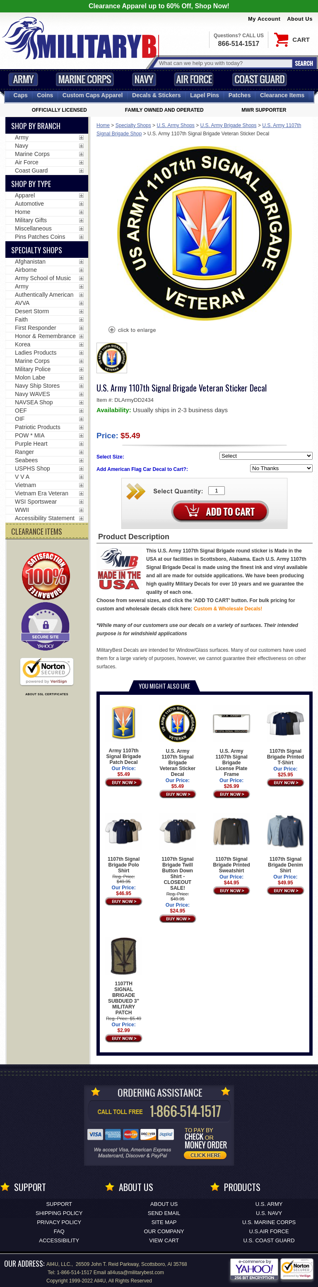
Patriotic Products (37, 427)
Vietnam (25, 485)
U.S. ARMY (269, 1204)
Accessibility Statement (45, 518)
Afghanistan (30, 261)
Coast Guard (259, 79)
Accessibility (59, 1240)
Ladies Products (35, 352)
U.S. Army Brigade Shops (228, 125)
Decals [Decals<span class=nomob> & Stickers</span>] (156, 95)
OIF (19, 418)
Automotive (29, 203)
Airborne (26, 270)
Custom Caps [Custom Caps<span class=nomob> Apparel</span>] (93, 95)
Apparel (25, 195)
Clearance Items (282, 95)
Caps (21, 95)
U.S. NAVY (269, 1213)
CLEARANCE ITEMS (36, 531)
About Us (300, 19)
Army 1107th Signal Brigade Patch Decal (123, 735)
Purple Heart (31, 443)
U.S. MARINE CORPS (269, 1222)
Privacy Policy (59, 1222)
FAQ (59, 1231)
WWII (22, 510)
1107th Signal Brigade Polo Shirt (123, 843)
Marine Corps (85, 79)
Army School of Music (43, 278)
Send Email (164, 1213)
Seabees (26, 460)
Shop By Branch (35, 125)
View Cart (164, 1240)
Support (59, 1204)
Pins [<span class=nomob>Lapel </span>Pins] (204, 95)
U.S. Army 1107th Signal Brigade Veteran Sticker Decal (178, 741)
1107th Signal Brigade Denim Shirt (285, 843)
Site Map (164, 1222)
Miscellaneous (33, 228)
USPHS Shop (32, 468)
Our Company (164, 1231)
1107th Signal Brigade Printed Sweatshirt (232, 843)
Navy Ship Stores (37, 385)
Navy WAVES (32, 394)
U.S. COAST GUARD (269, 1240)
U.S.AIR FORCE (269, 1231)
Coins (45, 95)
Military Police (33, 369)
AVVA (22, 303)
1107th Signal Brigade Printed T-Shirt (285, 735)
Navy (144, 79)
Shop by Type (31, 183)
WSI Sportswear (36, 501)
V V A (22, 476)
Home (103, 125)
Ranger (24, 452)
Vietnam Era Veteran (41, 493)
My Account (264, 19)
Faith (21, 319)
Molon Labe (30, 377)
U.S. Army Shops (175, 125)
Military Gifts (31, 220)
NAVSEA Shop (34, 402)
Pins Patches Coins (40, 236)
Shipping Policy (59, 1213)
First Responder (35, 327)
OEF (21, 410)
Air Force (194, 79)
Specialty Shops (133, 125)
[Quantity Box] (216, 490)
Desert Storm (32, 311)
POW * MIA (30, 435)
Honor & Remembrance (45, 336)
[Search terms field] (224, 63)
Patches (240, 95)
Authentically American (44, 294)
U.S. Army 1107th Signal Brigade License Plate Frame (232, 741)
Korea (22, 344)
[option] (111, 358)
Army (23, 79)
